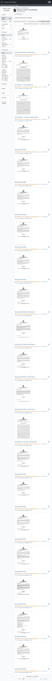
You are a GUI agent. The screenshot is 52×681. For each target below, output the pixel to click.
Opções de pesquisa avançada (23, 18)
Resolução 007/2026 (20, 149)
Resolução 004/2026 (20, 214)
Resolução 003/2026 (20, 182)
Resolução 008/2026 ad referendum (25, 52)
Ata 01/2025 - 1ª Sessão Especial (24, 85)
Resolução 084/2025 (20, 506)
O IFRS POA (5, 50)
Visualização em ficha (33, 21)
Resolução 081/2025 (20, 571)
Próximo (45, 679)
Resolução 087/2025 (20, 474)
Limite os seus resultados (6, 9)
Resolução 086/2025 (20, 636)
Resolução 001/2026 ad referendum (25, 344)
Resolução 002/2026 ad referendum (25, 312)
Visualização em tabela (44, 21)
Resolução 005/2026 (20, 247)
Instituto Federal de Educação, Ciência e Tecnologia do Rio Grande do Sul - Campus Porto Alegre (6, 61)
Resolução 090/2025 (20, 604)
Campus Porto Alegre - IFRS (6, 39)
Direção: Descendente (45, 23)
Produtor (4, 84)
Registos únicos (6, 18)
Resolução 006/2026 (20, 279)
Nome (3, 88)
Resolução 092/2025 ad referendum (25, 377)
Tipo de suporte (4, 102)
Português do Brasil (6, 24)
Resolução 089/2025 (20, 539)
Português (6, 22)
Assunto (4, 97)
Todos (3, 35)
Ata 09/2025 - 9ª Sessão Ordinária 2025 (26, 441)
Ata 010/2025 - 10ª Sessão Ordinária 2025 (26, 117)
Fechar (27, 8)
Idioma (4, 15)
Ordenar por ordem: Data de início (31, 23)
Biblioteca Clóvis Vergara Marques (6, 44)
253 (41, 679)
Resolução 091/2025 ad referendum (25, 409)
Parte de (4, 32)
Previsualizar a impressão (20, 21)
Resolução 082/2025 (20, 669)
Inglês (6, 28)
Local (3, 93)
